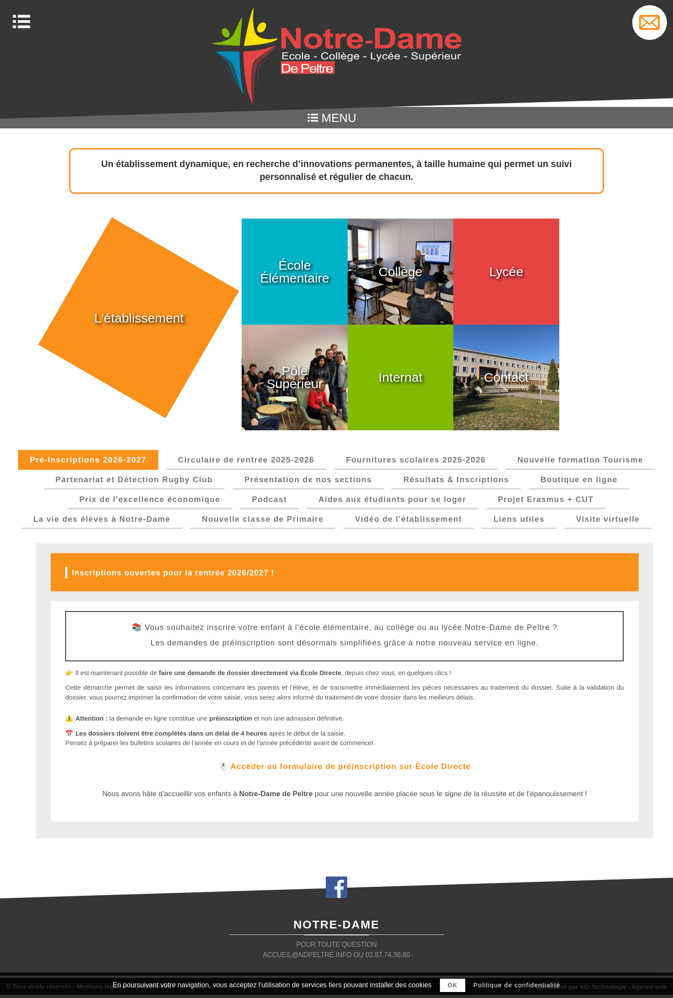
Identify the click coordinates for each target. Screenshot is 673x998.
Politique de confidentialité (516, 985)
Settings (650, 22)
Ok (453, 985)
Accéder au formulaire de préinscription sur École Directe (350, 769)
